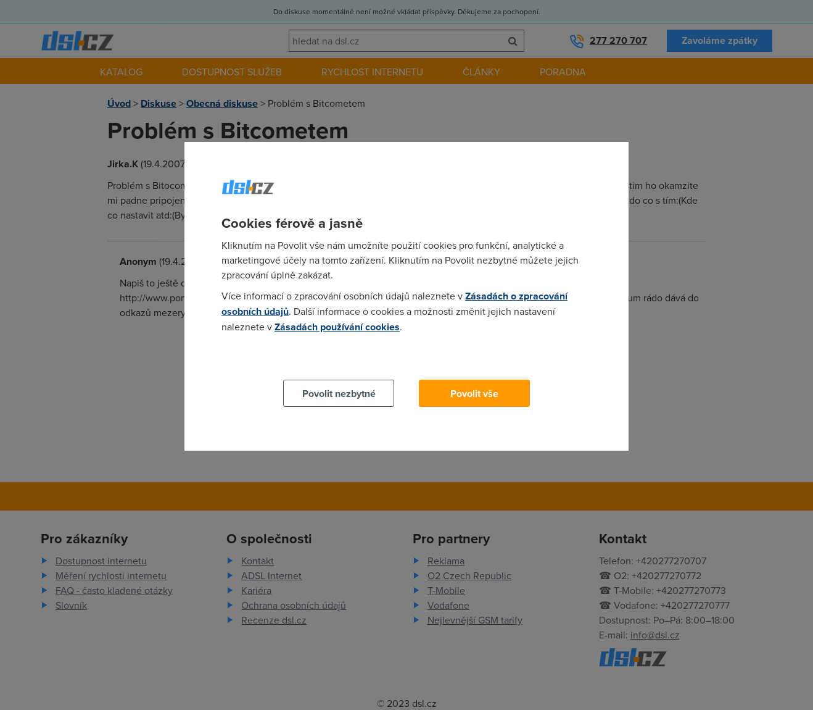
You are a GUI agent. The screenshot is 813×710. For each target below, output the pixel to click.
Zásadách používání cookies (337, 327)
